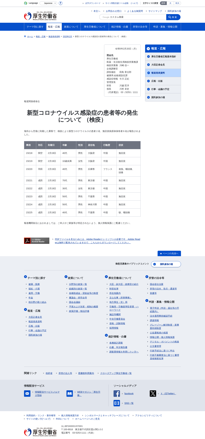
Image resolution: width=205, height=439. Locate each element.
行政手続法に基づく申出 (162, 345)
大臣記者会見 (158, 64)
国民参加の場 (174, 11)
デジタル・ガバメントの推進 (164, 336)
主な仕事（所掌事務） (120, 294)
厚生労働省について (120, 276)
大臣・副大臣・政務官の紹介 (124, 281)
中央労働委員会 (117, 316)
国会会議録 (74, 299)
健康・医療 (34, 281)
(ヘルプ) (134, 3)
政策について (76, 276)
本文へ (97, 11)
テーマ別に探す (37, 276)
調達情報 (154, 315)
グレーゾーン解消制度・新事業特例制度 (164, 322)
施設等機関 (115, 311)
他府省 (49, 368)
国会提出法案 (156, 281)
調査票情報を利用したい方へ (124, 347)
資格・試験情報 (117, 320)
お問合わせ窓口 (114, 11)
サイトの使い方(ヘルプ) (38, 414)
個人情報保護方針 (70, 410)
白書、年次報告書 (118, 342)
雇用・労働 (34, 290)
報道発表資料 (158, 73)
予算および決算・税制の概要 (83, 303)
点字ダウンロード (93, 3)
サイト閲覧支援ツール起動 (116, 3)
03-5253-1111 (79, 428)
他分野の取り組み (37, 299)
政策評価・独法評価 (79, 308)
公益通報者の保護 (159, 327)
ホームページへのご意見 (87, 414)
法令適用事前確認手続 (161, 311)
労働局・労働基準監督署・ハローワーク (124, 305)
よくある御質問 (135, 11)
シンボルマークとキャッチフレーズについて (107, 410)
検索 (175, 17)
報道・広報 (158, 48)
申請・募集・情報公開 (163, 297)
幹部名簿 (113, 286)
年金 (31, 294)
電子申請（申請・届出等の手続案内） (164, 305)
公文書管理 (155, 341)
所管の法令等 (157, 276)
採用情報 (113, 325)
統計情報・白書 (118, 332)
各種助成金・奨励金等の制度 (83, 290)
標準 (163, 3)
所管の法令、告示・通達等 (163, 286)
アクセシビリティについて (148, 410)
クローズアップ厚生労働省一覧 (116, 368)
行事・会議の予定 (160, 89)
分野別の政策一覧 (78, 281)
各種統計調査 (116, 338)
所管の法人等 (65, 368)
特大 (177, 3)
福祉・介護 (34, 286)
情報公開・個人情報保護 (162, 332)
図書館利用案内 (86, 368)
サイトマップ (155, 11)
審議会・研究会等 (78, 294)
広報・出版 (157, 81)
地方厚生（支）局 (118, 299)
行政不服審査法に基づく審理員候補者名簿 (164, 352)
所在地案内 (115, 290)
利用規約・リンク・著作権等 (41, 410)
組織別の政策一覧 (78, 286)
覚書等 (153, 290)
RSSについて (63, 414)
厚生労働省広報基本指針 (163, 56)
